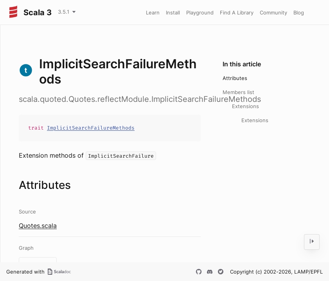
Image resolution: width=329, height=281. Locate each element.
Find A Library (236, 12)
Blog (298, 12)
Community (273, 12)
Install (173, 12)
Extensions (245, 106)
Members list (238, 92)
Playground (200, 12)
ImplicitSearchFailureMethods (91, 127)
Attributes (235, 78)
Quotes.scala (38, 225)
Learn (153, 12)
